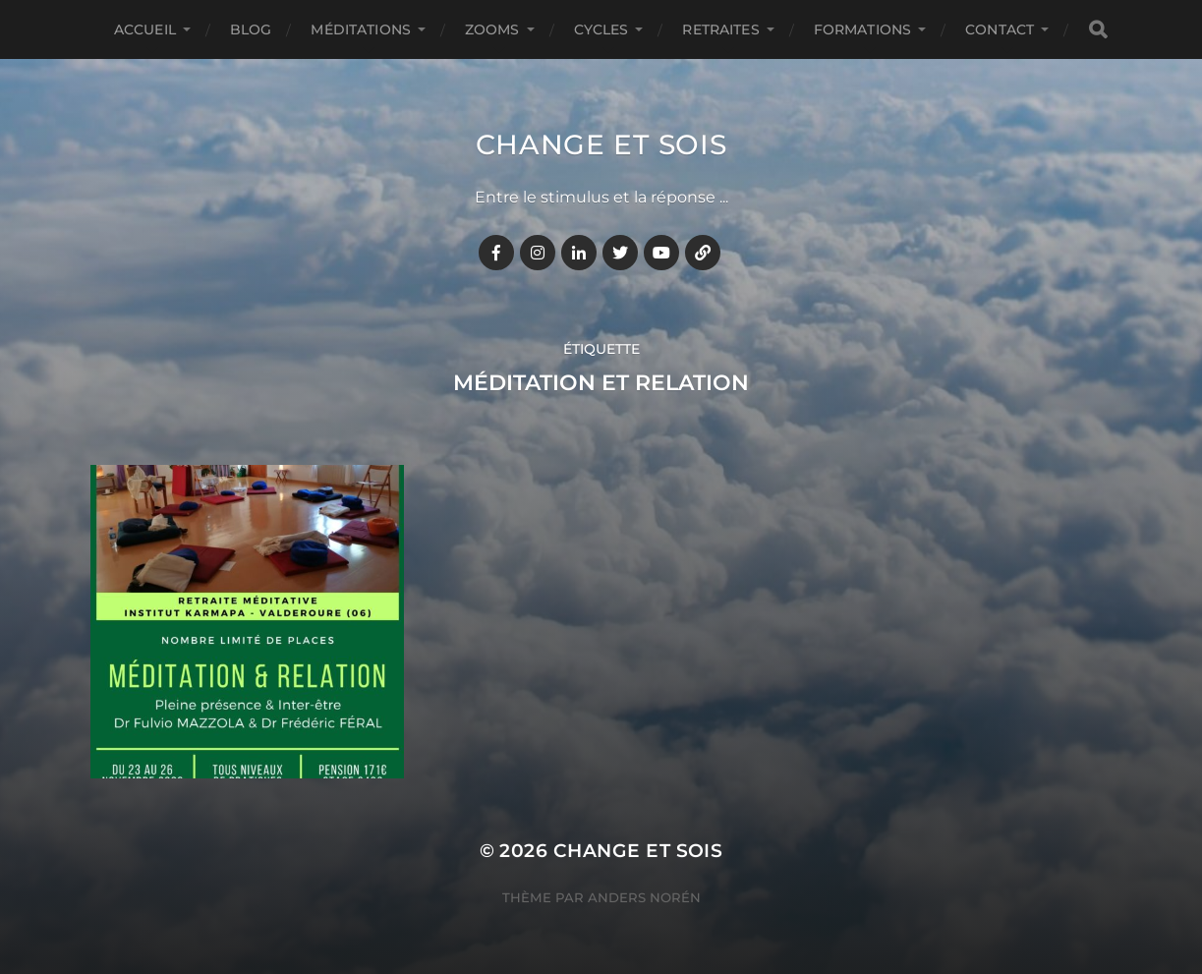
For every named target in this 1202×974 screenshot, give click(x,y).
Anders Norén (644, 897)
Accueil (145, 29)
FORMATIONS (862, 29)
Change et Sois (601, 144)
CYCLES (601, 29)
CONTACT (999, 29)
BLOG (251, 29)
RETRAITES (720, 29)
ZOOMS (492, 29)
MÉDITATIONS (361, 29)
